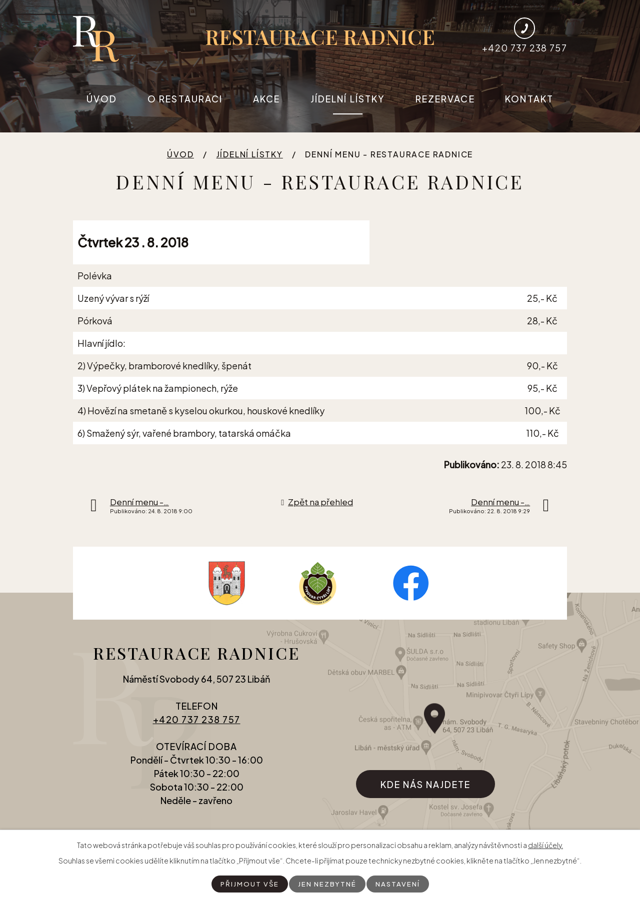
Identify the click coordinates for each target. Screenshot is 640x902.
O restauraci (185, 98)
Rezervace (445, 98)
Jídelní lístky (347, 98)
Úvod (101, 98)
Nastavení (399, 883)
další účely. (545, 844)
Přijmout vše (248, 883)
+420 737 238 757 (196, 725)
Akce (266, 98)
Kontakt (529, 98)
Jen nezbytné (327, 883)
